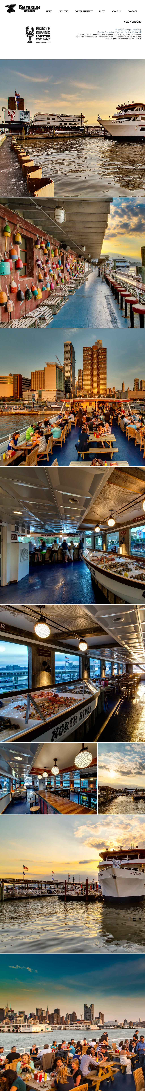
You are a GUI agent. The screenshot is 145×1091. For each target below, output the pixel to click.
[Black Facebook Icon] (129, 919)
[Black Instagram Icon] (134, 919)
